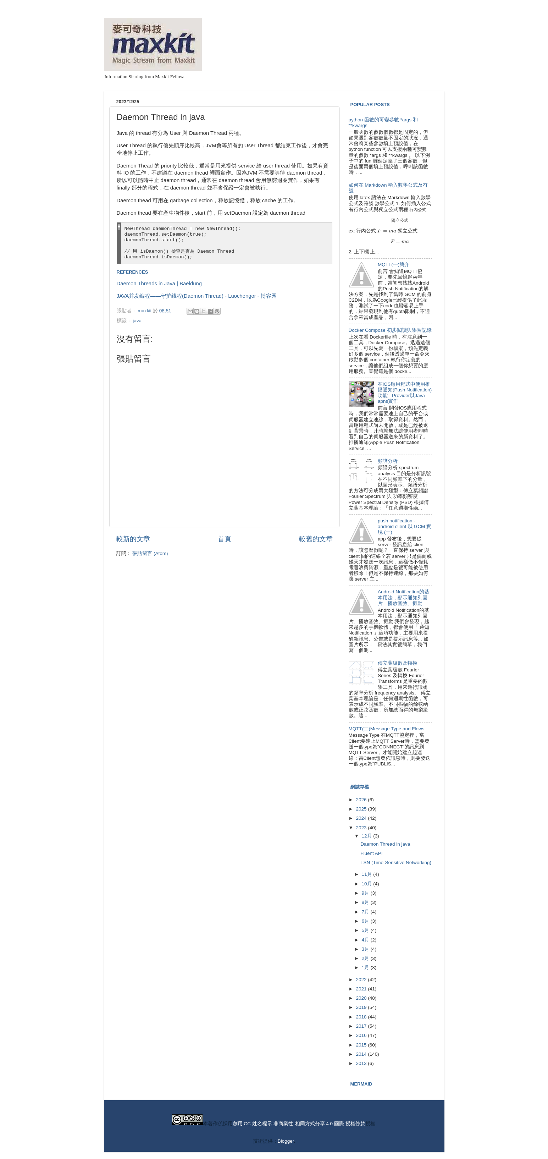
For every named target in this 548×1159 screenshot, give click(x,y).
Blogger (286, 1141)
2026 (362, 799)
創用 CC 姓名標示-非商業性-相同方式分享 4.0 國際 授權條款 (299, 1123)
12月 (367, 836)
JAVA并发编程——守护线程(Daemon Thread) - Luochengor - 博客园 (197, 296)
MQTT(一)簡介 (393, 264)
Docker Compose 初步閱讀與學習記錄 (390, 330)
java (137, 320)
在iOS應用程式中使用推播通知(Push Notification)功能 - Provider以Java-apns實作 (405, 392)
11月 (367, 874)
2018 (362, 1017)
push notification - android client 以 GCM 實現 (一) (404, 526)
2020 (362, 998)
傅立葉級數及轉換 (397, 663)
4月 (366, 940)
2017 (362, 1026)
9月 (366, 893)
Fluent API (371, 853)
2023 (362, 827)
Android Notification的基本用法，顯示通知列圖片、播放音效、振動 (403, 597)
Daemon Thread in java (385, 844)
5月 (366, 930)
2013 (362, 1063)
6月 (366, 921)
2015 (362, 1045)
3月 (366, 949)
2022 (362, 979)
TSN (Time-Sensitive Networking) (395, 862)
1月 (366, 967)
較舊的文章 (316, 539)
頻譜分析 (388, 461)
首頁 (224, 539)
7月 (366, 911)
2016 (362, 1035)
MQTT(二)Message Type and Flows (387, 728)
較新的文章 (133, 539)
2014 (362, 1054)
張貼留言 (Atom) (150, 553)
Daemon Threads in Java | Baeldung (159, 283)
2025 (362, 809)
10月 (367, 883)
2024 (362, 818)
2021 (362, 989)
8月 (366, 902)
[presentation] (417, 209)
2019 (362, 1007)
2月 (366, 958)
